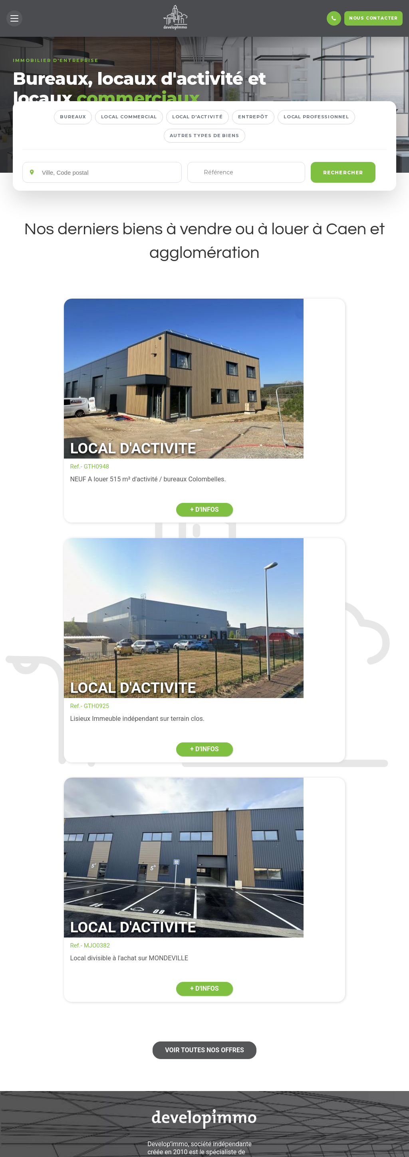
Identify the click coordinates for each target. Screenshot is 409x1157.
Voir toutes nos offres (204, 716)
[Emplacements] (109, 172)
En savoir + (204, 1113)
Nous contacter (373, 18)
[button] (14, 18)
